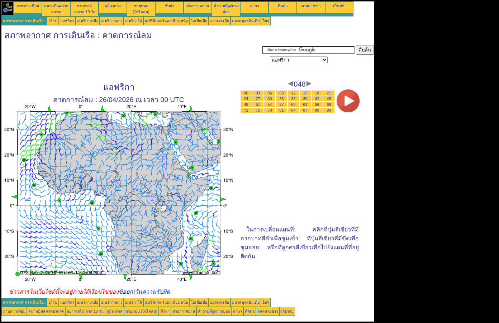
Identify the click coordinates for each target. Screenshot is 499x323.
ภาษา (254, 6)
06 (270, 93)
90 (317, 110)
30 (270, 99)
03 (258, 93)
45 (329, 99)
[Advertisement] (131, 61)
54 (270, 104)
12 (293, 93)
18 (317, 93)
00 (246, 93)
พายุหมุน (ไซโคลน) (141, 311)
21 (329, 93)
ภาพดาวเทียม (27, 6)
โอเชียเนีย (199, 21)
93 (329, 110)
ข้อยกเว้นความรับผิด (144, 292)
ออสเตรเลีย (219, 21)
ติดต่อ (282, 6)
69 (329, 104)
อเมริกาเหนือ (87, 21)
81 (282, 110)
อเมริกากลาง (111, 21)
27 (258, 99)
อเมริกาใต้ (133, 21)
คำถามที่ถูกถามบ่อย (214, 311)
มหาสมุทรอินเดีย (246, 21)
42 (317, 99)
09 (282, 93)
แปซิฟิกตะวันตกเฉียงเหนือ (166, 21)
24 (246, 99)
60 (293, 104)
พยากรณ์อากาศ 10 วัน (85, 311)
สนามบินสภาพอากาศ (46, 311)
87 (305, 110)
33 (282, 99)
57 (282, 104)
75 (258, 110)
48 (246, 104)
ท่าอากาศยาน (197, 6)
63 (305, 104)
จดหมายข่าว (311, 6)
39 (305, 99)
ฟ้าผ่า (169, 6)
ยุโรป (52, 21)
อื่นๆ (265, 21)
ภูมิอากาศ (113, 6)
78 (270, 110)
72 (246, 110)
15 (305, 93)
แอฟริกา (67, 21)
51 (258, 104)
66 (317, 104)
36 (293, 99)
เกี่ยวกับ (339, 6)
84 (293, 110)
